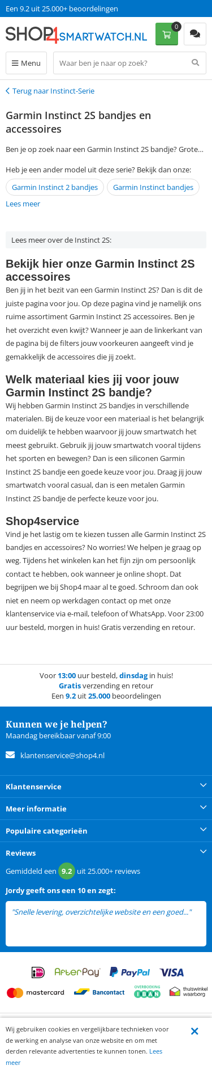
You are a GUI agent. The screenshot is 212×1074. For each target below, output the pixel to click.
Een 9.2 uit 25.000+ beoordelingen (62, 8)
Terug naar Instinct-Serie (53, 91)
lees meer (27, 922)
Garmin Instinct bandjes (153, 187)
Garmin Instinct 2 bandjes (55, 187)
